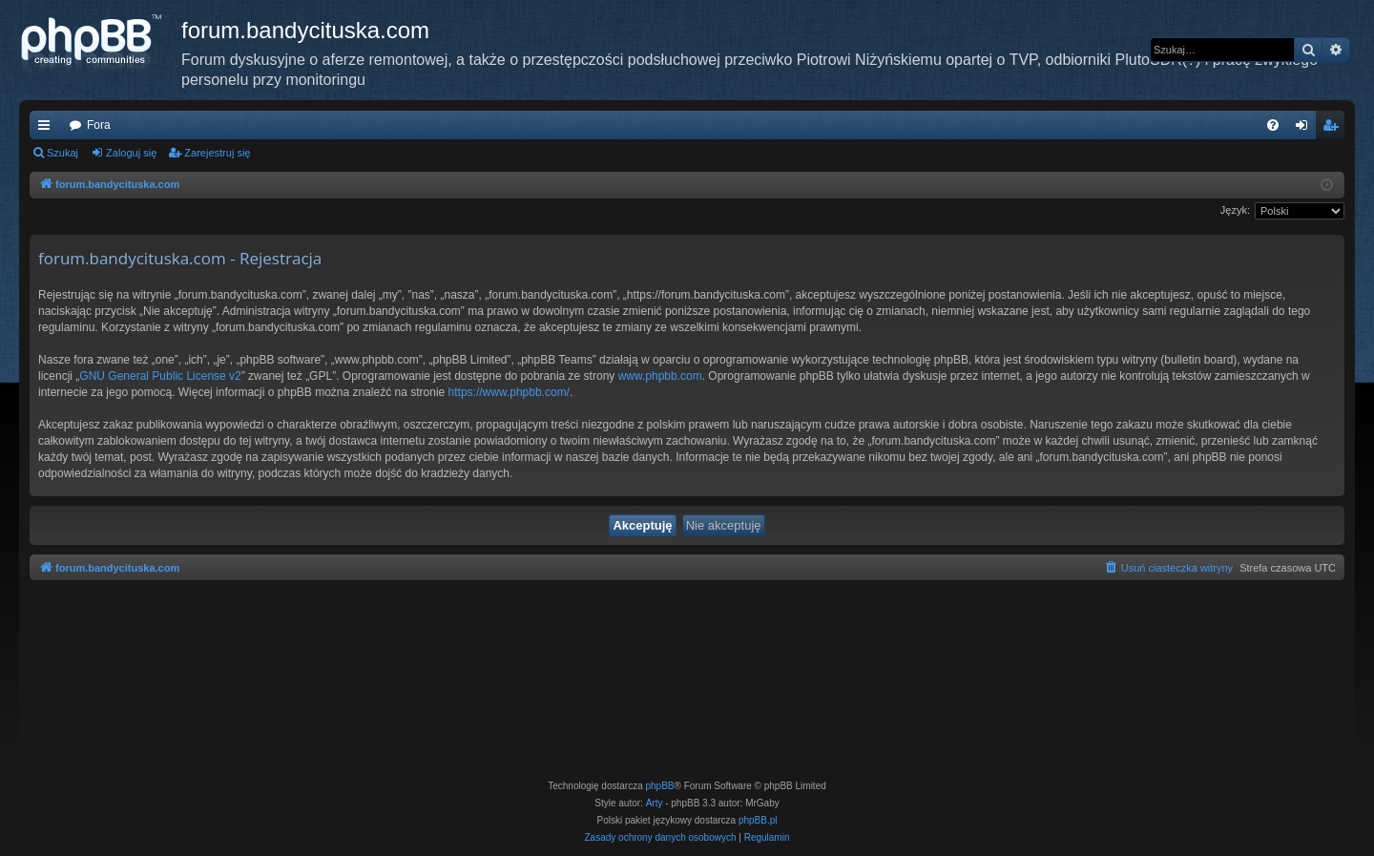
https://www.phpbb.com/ (509, 392)
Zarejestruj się (217, 152)
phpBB (660, 786)
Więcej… (47, 128)
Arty (654, 803)
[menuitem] (1273, 125)
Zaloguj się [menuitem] (1306, 128)
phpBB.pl (758, 820)
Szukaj (62, 152)
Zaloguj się (131, 152)
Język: (1235, 210)
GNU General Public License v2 (159, 376)
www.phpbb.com (660, 376)
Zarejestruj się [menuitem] (1333, 128)
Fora (99, 125)
